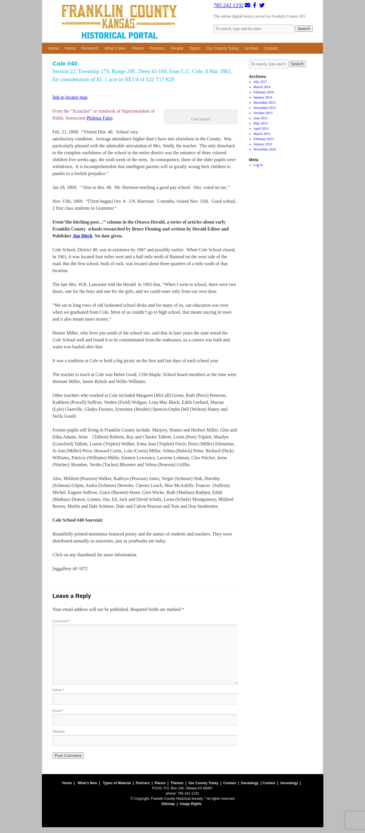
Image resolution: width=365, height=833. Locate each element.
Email (58, 711)
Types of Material (117, 783)
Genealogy (250, 783)
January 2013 (262, 144)
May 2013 (260, 123)
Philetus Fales (99, 118)
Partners (157, 48)
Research (90, 48)
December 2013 (264, 103)
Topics (195, 48)
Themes (177, 783)
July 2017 (260, 82)
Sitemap (168, 804)
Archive (251, 48)
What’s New (115, 48)
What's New (87, 783)
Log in (258, 165)
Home (53, 48)
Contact (271, 48)
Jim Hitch (82, 235)
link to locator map (70, 97)
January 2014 (262, 97)
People (177, 48)
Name (58, 690)
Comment (61, 621)
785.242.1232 (229, 5)
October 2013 (263, 113)
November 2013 (264, 108)
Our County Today (222, 48)
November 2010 (264, 149)
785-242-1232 (188, 793)
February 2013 (263, 139)
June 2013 (260, 118)
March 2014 (261, 87)
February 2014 (263, 92)
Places (138, 48)
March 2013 (261, 134)
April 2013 (260, 129)
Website (59, 732)
